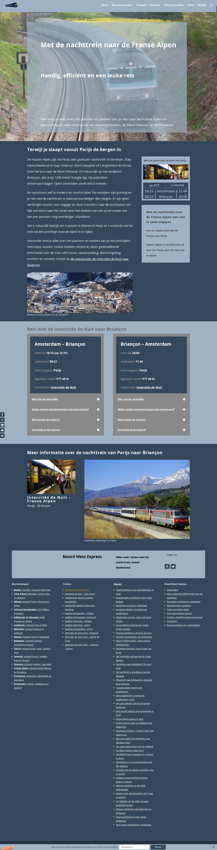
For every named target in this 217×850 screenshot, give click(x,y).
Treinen (141, 5)
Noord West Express (82, 556)
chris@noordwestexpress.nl (189, 617)
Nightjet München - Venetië (78, 621)
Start (104, 5)
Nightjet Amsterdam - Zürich (79, 629)
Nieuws (155, 5)
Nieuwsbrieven (174, 605)
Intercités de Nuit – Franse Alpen (49, 499)
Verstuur (158, 847)
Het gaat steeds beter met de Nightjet (134, 746)
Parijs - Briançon (38, 506)
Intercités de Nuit (63, 387)
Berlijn (202, 5)
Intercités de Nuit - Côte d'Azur (80, 593)
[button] (108, 847)
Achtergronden (174, 5)
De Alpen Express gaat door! (130, 750)
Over (191, 5)
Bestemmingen (122, 5)
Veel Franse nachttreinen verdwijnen (133, 824)
